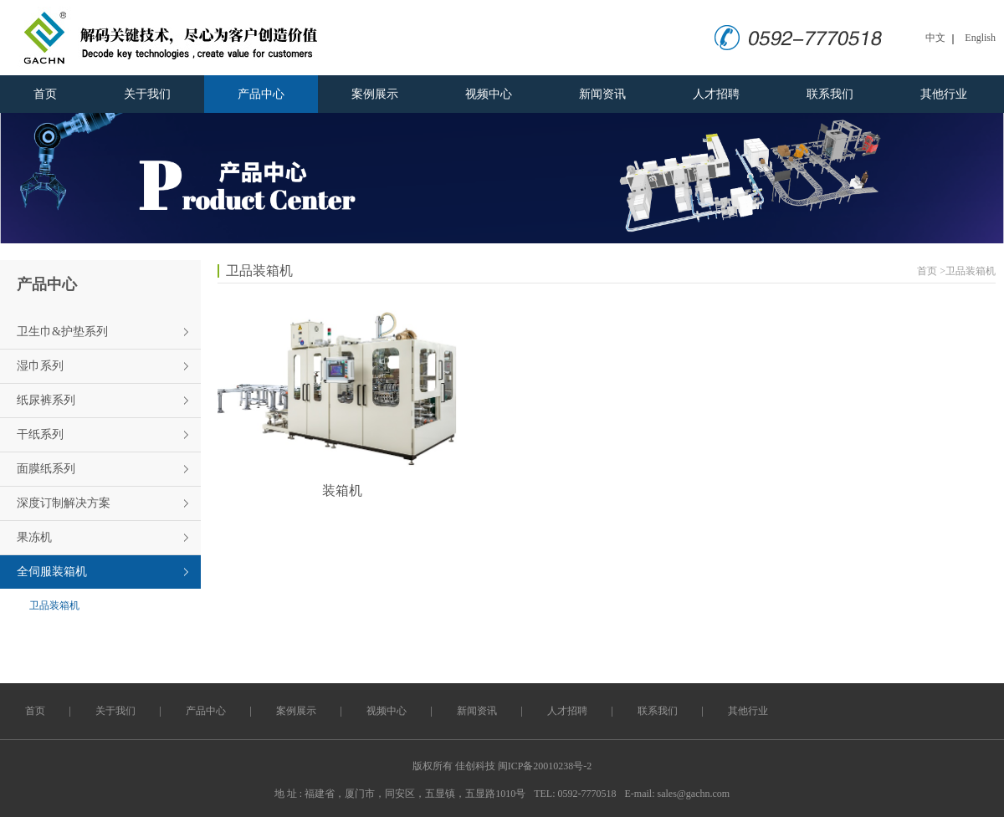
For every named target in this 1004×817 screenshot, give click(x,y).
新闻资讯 (602, 94)
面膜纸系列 (46, 468)
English (980, 37)
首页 (45, 94)
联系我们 (830, 94)
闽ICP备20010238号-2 (545, 766)
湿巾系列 (40, 366)
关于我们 (147, 94)
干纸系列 (40, 434)
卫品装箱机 (54, 605)
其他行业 (943, 94)
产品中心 (261, 94)
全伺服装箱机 (52, 571)
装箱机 (342, 490)
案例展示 (374, 94)
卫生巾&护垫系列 (62, 331)
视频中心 (488, 94)
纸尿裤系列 (46, 400)
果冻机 (34, 537)
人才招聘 (716, 94)
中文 (935, 37)
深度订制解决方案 (63, 503)
